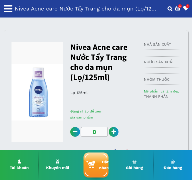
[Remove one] (75, 132)
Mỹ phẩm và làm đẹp (161, 91)
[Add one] (113, 132)
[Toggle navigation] (8, 9)
